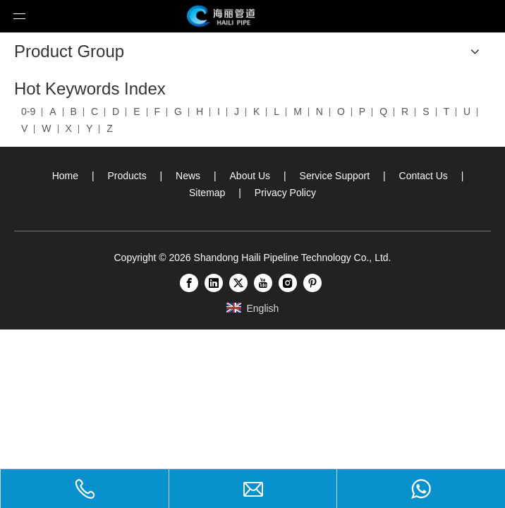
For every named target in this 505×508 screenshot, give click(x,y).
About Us (250, 175)
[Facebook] (189, 283)
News (188, 175)
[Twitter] (238, 283)
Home (65, 175)
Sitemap (207, 192)
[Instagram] (288, 283)
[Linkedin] (214, 283)
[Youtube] (263, 283)
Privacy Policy (285, 192)
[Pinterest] (312, 283)
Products (126, 175)
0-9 (28, 111)
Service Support (335, 175)
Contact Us (423, 175)
